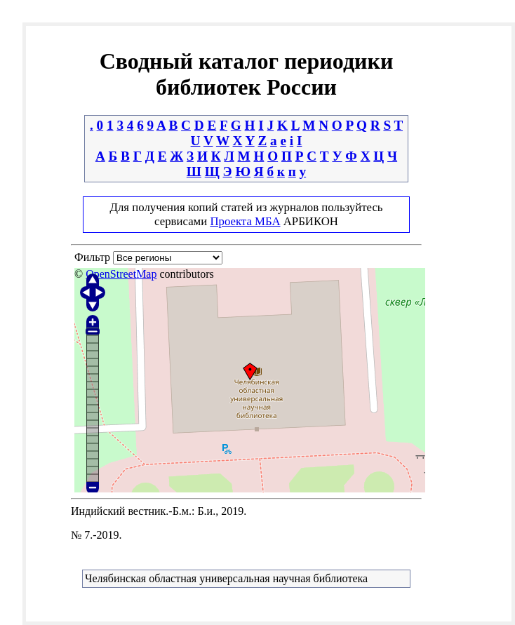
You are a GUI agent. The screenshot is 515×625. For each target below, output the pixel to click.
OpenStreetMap (121, 274)
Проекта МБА (245, 221)
